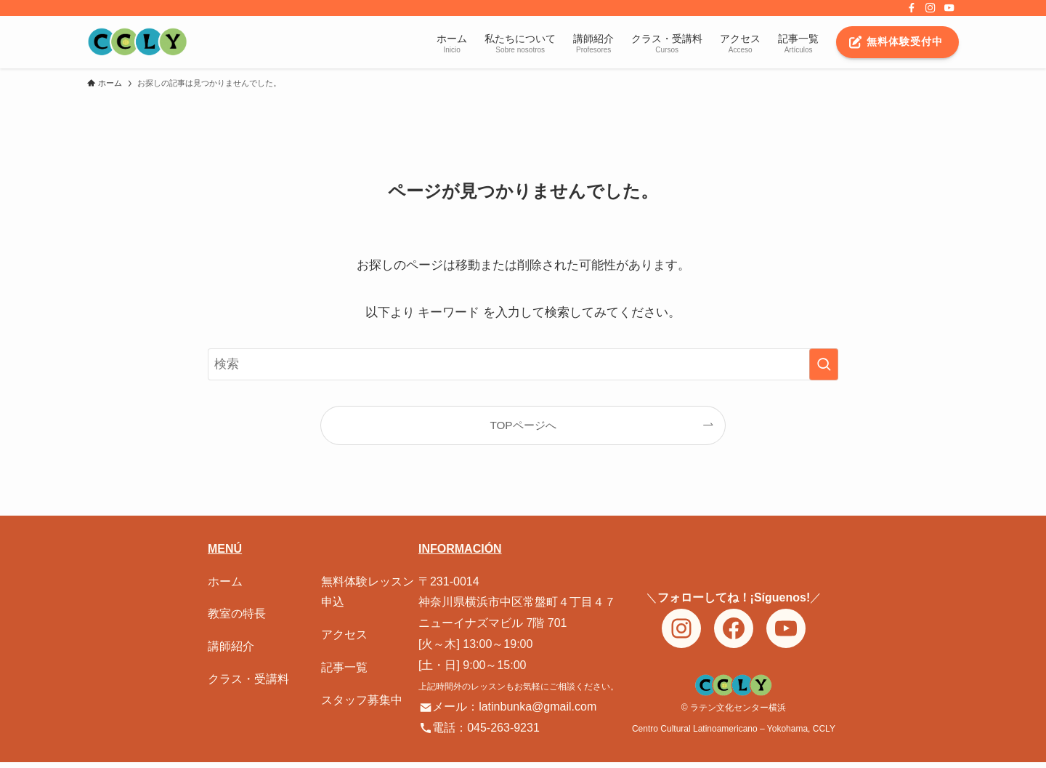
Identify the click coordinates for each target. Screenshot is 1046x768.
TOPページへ (523, 425)
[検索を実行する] (823, 364)
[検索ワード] (523, 364)
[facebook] (911, 8)
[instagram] (930, 8)
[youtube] (949, 8)
